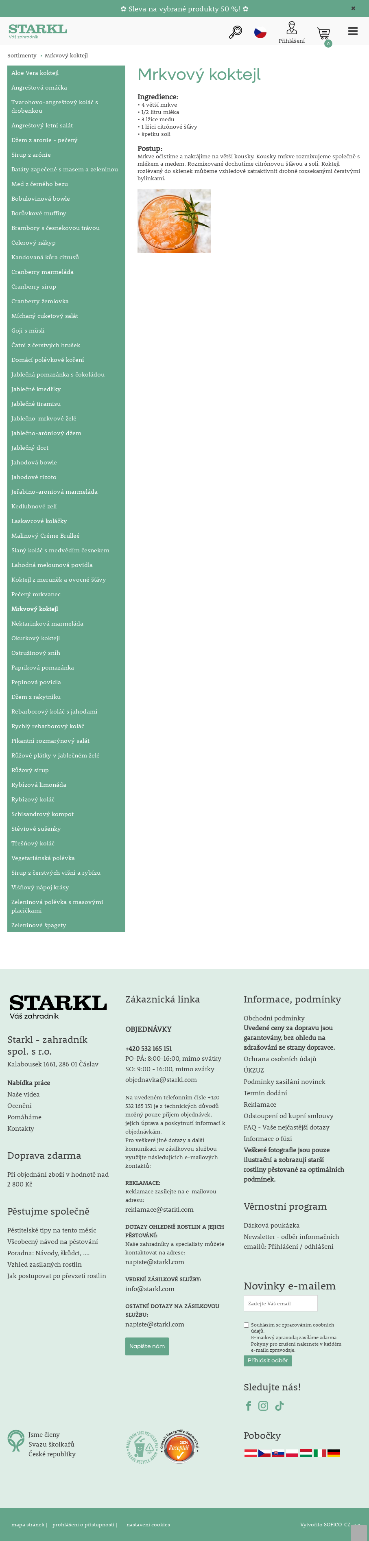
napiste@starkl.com (154, 1261)
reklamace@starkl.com (159, 1209)
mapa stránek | (29, 1524)
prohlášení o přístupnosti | (85, 1524)
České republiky (52, 1453)
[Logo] (37, 33)
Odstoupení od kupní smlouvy (289, 1115)
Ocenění (19, 1105)
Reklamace (260, 1104)
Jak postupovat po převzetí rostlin (56, 1275)
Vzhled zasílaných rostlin (44, 1264)
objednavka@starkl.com (161, 1079)
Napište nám (147, 1346)
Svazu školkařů (51, 1444)
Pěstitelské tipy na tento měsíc (51, 1230)
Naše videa (23, 1094)
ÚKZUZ (254, 1070)
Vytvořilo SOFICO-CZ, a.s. (331, 1524)
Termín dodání (265, 1092)
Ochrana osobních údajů (280, 1058)
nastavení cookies (148, 1524)
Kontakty (20, 1128)
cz (260, 32)
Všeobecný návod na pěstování (52, 1241)
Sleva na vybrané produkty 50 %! (184, 8)
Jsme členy (44, 1434)
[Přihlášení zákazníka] (292, 33)
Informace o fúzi (268, 1138)
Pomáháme (24, 1116)
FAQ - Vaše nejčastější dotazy (287, 1127)
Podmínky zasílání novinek (284, 1081)
